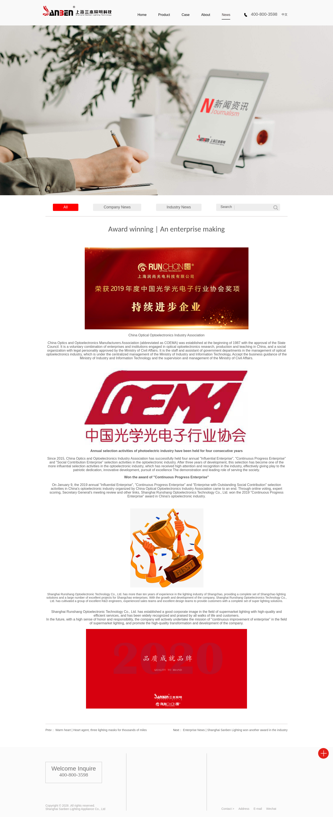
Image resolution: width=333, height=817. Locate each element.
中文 (285, 14)
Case (185, 15)
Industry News (179, 207)
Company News (117, 207)
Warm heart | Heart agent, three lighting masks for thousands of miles (101, 730)
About (205, 15)
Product (164, 15)
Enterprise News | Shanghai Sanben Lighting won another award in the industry (235, 730)
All (65, 207)
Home (142, 15)
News (226, 15)
